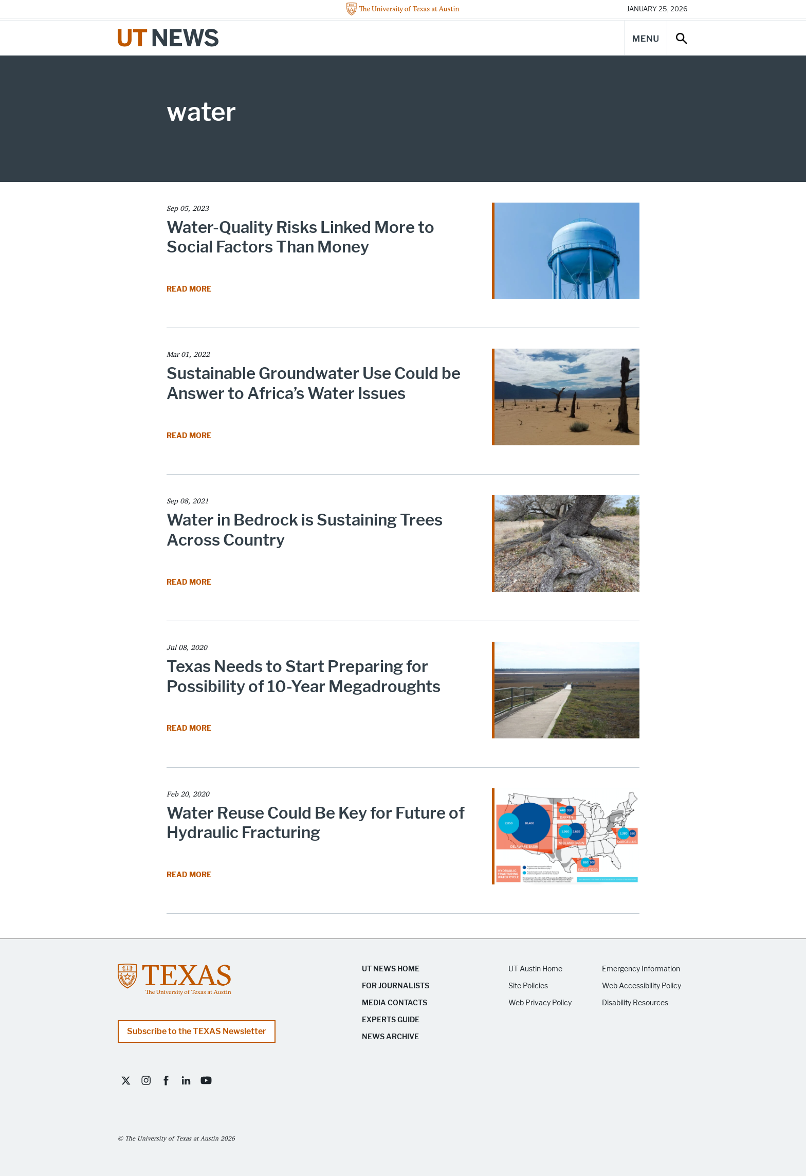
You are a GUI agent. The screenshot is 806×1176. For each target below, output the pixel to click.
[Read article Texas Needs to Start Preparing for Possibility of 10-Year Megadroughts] (565, 693)
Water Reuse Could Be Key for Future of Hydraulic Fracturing (316, 823)
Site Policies (528, 986)
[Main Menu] (645, 38)
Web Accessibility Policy (641, 986)
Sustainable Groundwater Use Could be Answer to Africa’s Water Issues (314, 383)
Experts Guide (390, 1020)
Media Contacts (394, 1003)
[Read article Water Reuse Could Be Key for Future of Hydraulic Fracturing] (565, 840)
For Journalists (395, 986)
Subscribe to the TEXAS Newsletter (196, 1031)
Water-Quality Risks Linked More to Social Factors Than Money (300, 237)
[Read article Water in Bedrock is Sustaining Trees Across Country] (565, 547)
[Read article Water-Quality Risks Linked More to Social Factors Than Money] (565, 254)
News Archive (390, 1037)
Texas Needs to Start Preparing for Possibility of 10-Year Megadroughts (304, 676)
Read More (190, 289)
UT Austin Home (535, 969)
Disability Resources (635, 1003)
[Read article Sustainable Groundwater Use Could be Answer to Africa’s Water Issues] (565, 400)
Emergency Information (641, 969)
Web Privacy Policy (540, 1003)
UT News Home (390, 969)
